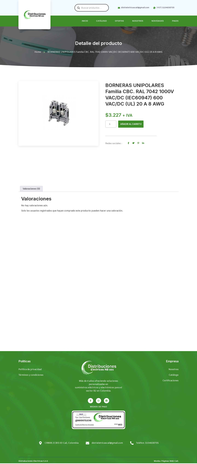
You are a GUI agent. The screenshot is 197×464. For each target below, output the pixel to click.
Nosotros (137, 21)
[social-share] (128, 143)
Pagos (175, 21)
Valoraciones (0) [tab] (31, 189)
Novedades (157, 21)
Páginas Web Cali (169, 462)
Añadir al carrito (131, 124)
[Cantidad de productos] (110, 124)
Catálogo (101, 21)
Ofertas (119, 21)
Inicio (85, 21)
